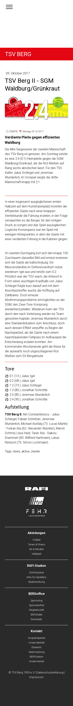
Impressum (36, 677)
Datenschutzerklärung (50, 672)
